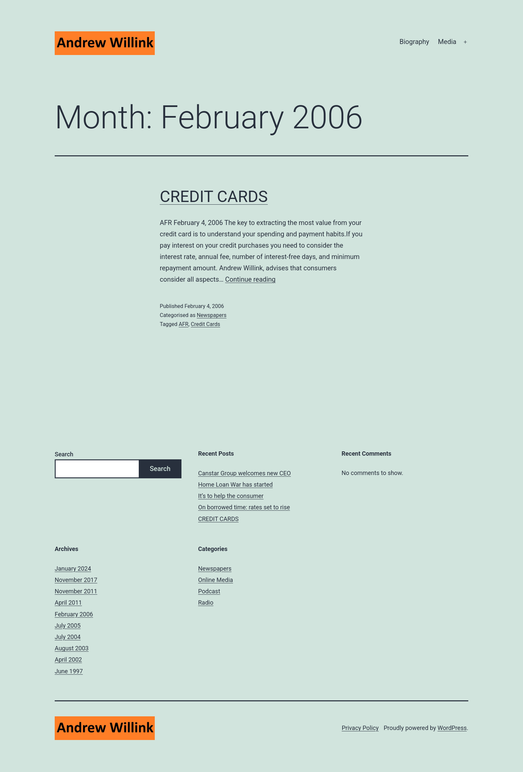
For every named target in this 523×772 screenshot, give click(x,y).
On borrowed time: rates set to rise (244, 507)
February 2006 (74, 614)
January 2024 (73, 568)
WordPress (452, 727)
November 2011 (76, 591)
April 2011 (68, 602)
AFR (183, 324)
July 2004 (68, 636)
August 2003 (72, 648)
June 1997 (69, 671)
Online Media (215, 579)
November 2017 (76, 579)
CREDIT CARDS (214, 196)
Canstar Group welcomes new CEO (244, 473)
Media (447, 42)
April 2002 (68, 659)
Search (64, 454)
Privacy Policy (360, 727)
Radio (205, 602)
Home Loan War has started (235, 484)
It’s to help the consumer (231, 495)
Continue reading (250, 279)
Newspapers (211, 315)
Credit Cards (205, 324)
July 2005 (68, 625)
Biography (414, 42)
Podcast (209, 591)
